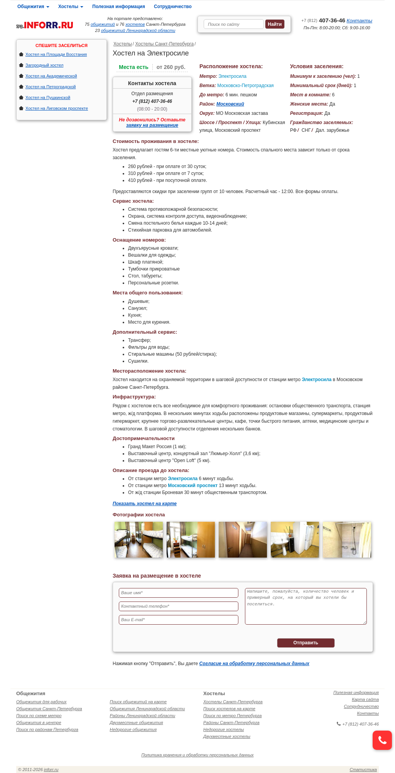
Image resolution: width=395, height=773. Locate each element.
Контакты (360, 21)
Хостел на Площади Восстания (56, 54)
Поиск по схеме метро (38, 715)
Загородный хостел (44, 65)
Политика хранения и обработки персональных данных (198, 755)
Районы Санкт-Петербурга (231, 722)
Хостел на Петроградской (50, 86)
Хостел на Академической (51, 76)
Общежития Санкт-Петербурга (49, 708)
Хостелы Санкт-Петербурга (164, 44)
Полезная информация (118, 6)
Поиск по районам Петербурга (47, 729)
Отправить (306, 642)
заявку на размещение (152, 125)
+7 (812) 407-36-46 (152, 101)
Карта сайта (365, 699)
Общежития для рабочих (41, 701)
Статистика (363, 769)
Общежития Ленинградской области (147, 708)
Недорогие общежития (133, 729)
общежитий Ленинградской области (138, 30)
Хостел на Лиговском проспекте (56, 108)
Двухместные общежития (136, 722)
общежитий (103, 24)
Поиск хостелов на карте (229, 708)
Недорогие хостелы (223, 729)
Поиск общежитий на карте (138, 701)
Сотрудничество (173, 6)
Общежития (33, 6)
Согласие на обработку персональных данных (254, 663)
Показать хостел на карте (145, 503)
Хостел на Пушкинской (47, 97)
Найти (275, 24)
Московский (230, 104)
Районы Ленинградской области (143, 715)
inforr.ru (51, 769)
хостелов (135, 24)
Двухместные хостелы (226, 736)
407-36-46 (323, 20)
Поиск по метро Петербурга (232, 715)
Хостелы (70, 6)
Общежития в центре (38, 722)
